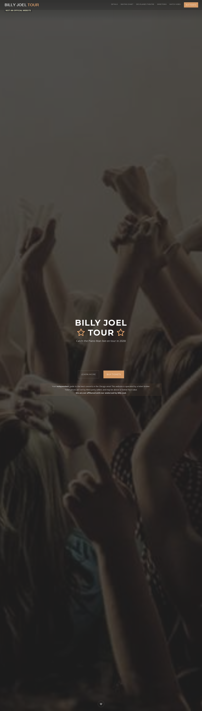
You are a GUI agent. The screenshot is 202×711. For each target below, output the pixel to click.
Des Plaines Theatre (143, 5)
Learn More (88, 374)
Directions (160, 5)
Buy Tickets (191, 5)
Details (110, 5)
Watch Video (174, 5)
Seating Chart (123, 5)
